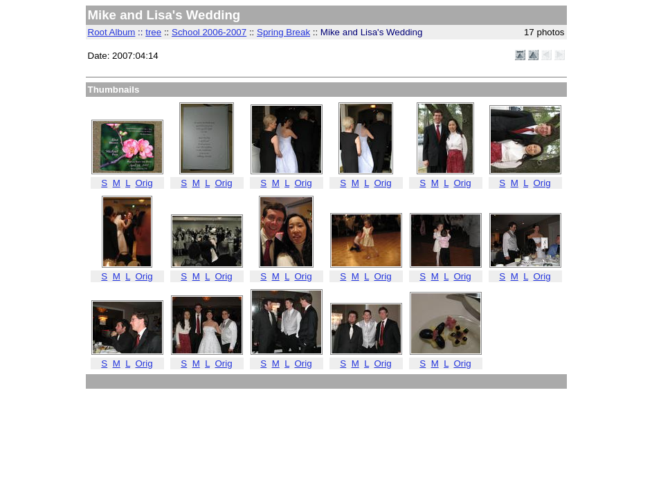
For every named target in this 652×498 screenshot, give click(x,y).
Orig (143, 183)
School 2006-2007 (209, 32)
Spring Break (283, 32)
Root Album (112, 32)
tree (153, 32)
